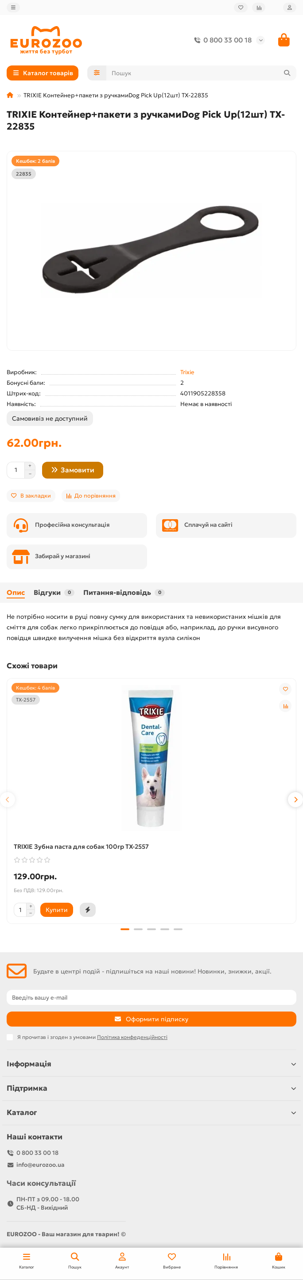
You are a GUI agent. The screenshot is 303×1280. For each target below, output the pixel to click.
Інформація (151, 1064)
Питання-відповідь (124, 592)
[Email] (151, 997)
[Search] (201, 72)
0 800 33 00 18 (221, 40)
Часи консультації (41, 1183)
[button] (7, 799)
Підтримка (151, 1088)
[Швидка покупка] (88, 910)
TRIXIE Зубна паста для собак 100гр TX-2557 (81, 847)
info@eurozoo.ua (40, 1165)
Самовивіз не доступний (50, 418)
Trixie (187, 372)
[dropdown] (13, 7)
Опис (16, 592)
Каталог (151, 1112)
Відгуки (54, 592)
